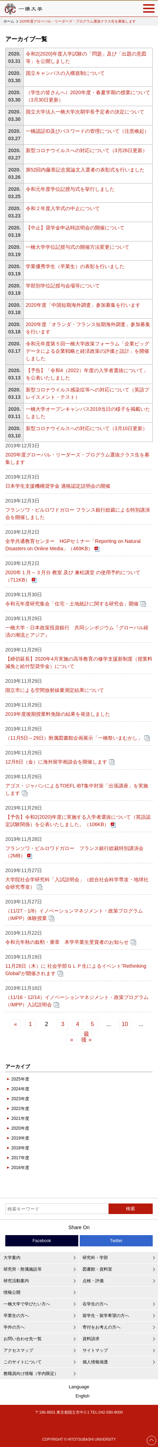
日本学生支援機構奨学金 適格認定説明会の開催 (57, 486)
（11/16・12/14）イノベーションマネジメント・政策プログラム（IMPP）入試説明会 (76, 1000)
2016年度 (20, 1167)
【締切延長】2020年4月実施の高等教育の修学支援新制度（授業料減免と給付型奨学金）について (78, 662)
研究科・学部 (95, 1257)
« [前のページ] (15, 1024)
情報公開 (12, 1292)
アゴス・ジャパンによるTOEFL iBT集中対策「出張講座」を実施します (76, 789)
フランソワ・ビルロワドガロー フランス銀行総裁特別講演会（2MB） (74, 851)
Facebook (41, 1240)
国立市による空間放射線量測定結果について (54, 690)
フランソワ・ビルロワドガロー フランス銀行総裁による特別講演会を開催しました (77, 513)
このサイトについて (23, 1362)
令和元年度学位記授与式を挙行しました (70, 189)
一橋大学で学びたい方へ (27, 1304)
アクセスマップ (18, 1350)
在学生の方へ (95, 1304)
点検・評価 (93, 1280)
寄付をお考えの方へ (102, 1327)
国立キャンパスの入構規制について (65, 73)
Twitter (116, 1240)
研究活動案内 (16, 1280)
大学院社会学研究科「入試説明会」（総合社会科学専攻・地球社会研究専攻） (76, 883)
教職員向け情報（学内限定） (31, 1373)
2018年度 (20, 1148)
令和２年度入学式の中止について (63, 208)
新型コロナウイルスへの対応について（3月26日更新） (86, 150)
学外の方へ (14, 1327)
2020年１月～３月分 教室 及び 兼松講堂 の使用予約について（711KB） (72, 576)
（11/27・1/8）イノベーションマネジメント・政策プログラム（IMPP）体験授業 (74, 914)
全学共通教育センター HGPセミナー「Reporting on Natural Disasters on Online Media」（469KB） (73, 544)
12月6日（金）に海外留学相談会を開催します (56, 762)
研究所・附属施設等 (23, 1269)
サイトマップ (95, 1350)
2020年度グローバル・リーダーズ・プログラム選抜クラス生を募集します (77, 458)
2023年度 (20, 1098)
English (82, 1396)
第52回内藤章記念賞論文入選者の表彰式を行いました (85, 170)
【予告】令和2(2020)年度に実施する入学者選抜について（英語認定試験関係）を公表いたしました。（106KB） (78, 820)
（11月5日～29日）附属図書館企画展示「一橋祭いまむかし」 (73, 738)
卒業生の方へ (16, 1315)
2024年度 (20, 1088)
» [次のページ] (71, 1040)
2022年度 (20, 1108)
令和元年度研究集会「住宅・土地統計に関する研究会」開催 (72, 603)
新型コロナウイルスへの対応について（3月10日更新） (86, 428)
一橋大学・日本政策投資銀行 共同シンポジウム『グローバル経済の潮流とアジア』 (76, 631)
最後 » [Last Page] (86, 1037)
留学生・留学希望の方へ (106, 1315)
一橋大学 (23, 8)
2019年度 (20, 1138)
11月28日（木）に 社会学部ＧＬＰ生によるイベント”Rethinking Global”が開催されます (75, 969)
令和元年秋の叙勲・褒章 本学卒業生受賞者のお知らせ (67, 942)
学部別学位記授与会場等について (63, 285)
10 (125, 1024)
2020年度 (20, 1128)
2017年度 (20, 1157)
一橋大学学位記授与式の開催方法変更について (77, 247)
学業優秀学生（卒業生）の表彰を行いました (75, 266)
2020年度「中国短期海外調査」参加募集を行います (83, 305)
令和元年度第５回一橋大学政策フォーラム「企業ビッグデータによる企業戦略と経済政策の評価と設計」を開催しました (87, 351)
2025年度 (20, 1079)
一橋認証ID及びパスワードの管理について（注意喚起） (87, 131)
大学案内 (12, 1257)
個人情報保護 (95, 1362)
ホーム (9, 21)
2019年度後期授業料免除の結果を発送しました (57, 714)
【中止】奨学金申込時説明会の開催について (75, 228)
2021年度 (20, 1118)
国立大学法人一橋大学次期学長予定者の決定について (85, 112)
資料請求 (91, 1338)
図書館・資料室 (97, 1269)
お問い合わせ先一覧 (23, 1338)
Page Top (151, 1440)
